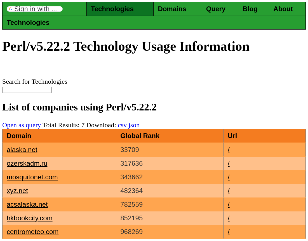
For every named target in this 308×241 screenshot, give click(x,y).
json (134, 125)
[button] (35, 9)
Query (215, 9)
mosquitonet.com (32, 177)
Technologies (112, 9)
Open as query (21, 125)
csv (122, 125)
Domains (172, 9)
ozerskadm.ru (27, 163)
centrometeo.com (32, 231)
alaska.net (22, 149)
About (283, 9)
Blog (250, 9)
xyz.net (17, 190)
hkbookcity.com (30, 218)
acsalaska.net (27, 204)
